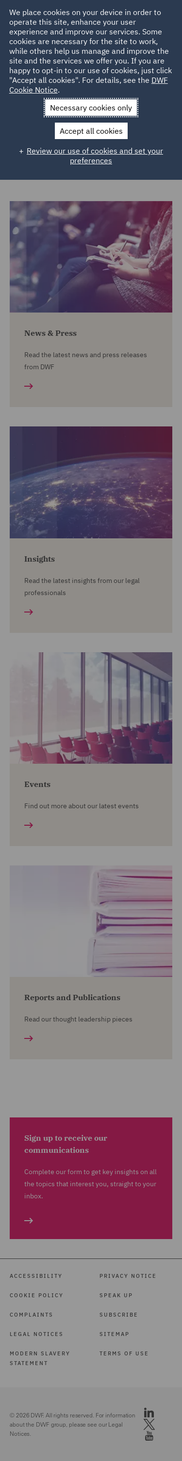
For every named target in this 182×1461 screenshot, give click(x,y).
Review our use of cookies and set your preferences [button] (95, 155)
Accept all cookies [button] (91, 131)
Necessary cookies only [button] (91, 107)
